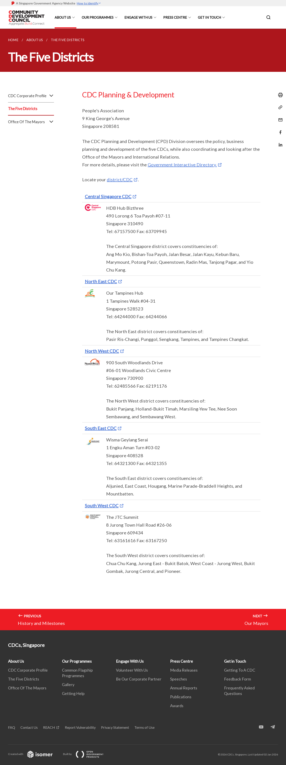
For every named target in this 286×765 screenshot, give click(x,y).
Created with (34, 754)
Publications (180, 696)
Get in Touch (209, 17)
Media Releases (184, 670)
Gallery (68, 684)
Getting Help (73, 693)
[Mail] (279, 117)
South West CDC (102, 505)
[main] (143, 329)
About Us (63, 17)
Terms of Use (144, 727)
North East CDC (101, 281)
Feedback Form (237, 678)
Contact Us (29, 727)
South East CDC (101, 428)
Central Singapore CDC (108, 196)
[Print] (279, 95)
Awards (176, 705)
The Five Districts (22, 108)
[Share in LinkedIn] (279, 142)
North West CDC (102, 351)
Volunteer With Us (132, 670)
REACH (49, 727)
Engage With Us (138, 17)
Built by (87, 754)
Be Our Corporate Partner (138, 678)
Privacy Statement (115, 727)
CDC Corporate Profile (31, 95)
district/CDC (120, 179)
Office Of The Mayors (31, 121)
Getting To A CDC (239, 670)
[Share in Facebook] (279, 129)
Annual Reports (183, 687)
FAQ (11, 727)
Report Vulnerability (80, 727)
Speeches (178, 678)
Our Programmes (97, 17)
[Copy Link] (279, 107)
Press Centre (175, 17)
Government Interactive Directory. (182, 164)
